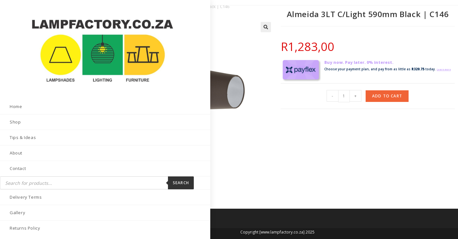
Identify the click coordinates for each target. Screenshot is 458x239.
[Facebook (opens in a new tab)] (18, 221)
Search (84, 147)
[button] (266, 27)
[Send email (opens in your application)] (66, 221)
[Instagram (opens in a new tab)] (35, 221)
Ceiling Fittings (132, 6)
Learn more (333, 75)
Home (106, 6)
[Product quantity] (344, 95)
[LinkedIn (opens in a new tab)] (50, 221)
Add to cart (387, 95)
